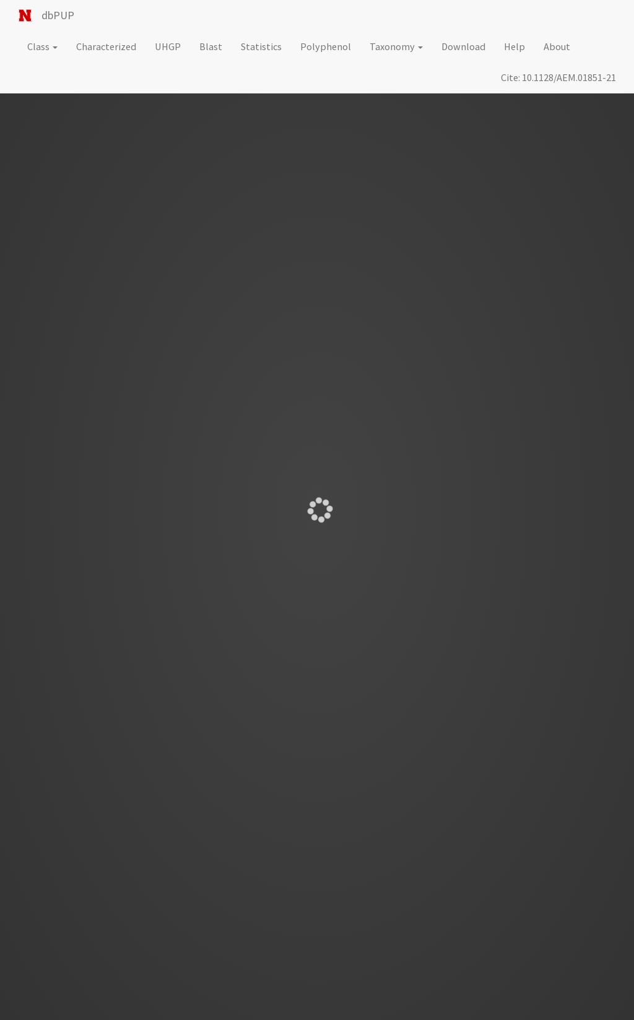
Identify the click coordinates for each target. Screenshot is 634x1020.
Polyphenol (325, 46)
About (557, 46)
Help (514, 46)
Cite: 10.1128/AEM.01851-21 (558, 77)
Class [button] (42, 46)
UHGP (168, 46)
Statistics (261, 46)
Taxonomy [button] (396, 46)
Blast (210, 46)
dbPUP (57, 15)
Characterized (106, 46)
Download (463, 46)
